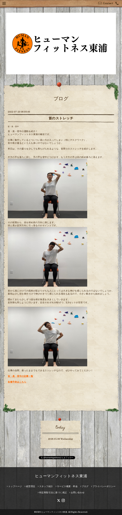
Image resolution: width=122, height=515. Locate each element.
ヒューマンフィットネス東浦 (61, 476)
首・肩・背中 (13, 126)
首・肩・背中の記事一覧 (20, 376)
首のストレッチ (61, 118)
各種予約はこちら (17, 381)
